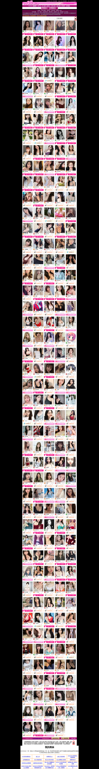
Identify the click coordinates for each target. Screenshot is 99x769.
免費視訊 (31, 31)
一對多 (63, 62)
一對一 (53, 77)
